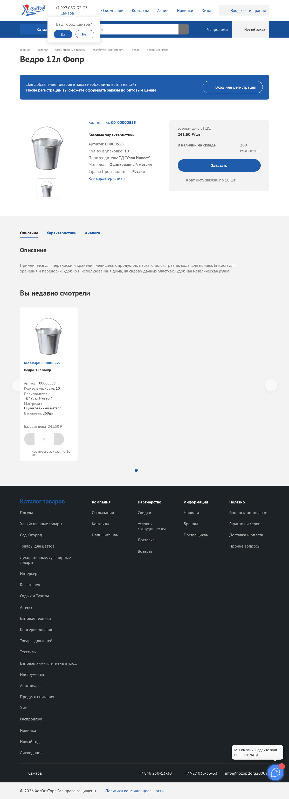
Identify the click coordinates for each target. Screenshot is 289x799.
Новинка (28, 730)
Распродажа (31, 718)
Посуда (26, 512)
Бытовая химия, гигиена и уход (48, 663)
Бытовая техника (35, 618)
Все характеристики (106, 178)
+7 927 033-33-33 (71, 7)
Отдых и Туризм (34, 595)
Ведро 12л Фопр (37, 370)
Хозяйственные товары (41, 523)
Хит (23, 707)
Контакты (100, 523)
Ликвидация (31, 752)
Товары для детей (36, 640)
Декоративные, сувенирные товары (45, 560)
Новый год (30, 741)
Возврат (145, 551)
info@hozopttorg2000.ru (247, 773)
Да (63, 34)
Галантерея (30, 584)
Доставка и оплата (246, 534)
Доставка (146, 539)
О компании (103, 512)
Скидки (144, 512)
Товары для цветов (37, 546)
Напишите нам (105, 534)
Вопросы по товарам (248, 512)
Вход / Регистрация (244, 10)
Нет (85, 34)
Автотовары (31, 685)
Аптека (26, 607)
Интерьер (28, 573)
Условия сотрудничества (152, 526)
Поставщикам (196, 534)
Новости (191, 512)
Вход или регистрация (232, 87)
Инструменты (32, 674)
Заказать (219, 165)
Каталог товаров (42, 501)
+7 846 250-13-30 (151, 773)
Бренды (191, 523)
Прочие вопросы (244, 546)
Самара (31, 773)
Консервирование (36, 629)
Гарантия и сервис (245, 523)
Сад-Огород (31, 534)
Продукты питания (37, 696)
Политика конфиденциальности (134, 790)
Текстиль (28, 651)
